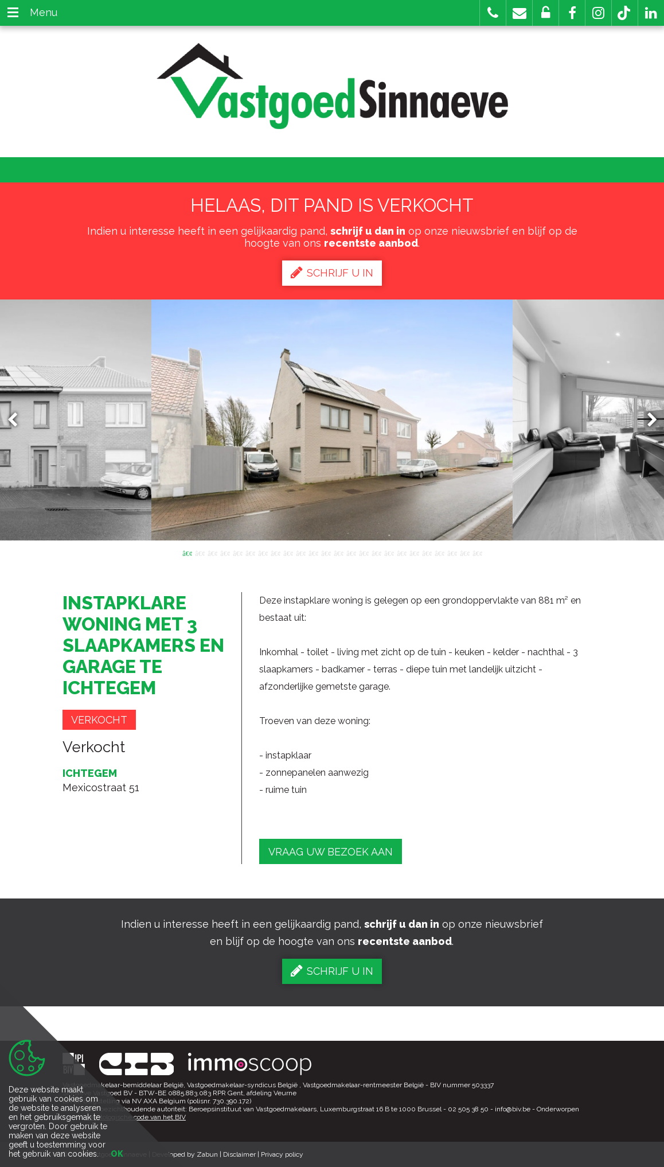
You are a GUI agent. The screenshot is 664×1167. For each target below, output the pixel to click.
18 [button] (401, 552)
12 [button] (326, 552)
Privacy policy (282, 1154)
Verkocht (99, 720)
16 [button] (376, 552)
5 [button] (237, 552)
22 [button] (452, 552)
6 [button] (250, 552)
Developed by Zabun (185, 1154)
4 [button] (225, 552)
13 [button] (338, 552)
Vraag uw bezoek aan (330, 852)
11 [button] (313, 552)
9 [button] (288, 552)
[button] (572, 13)
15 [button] (363, 552)
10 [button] (300, 552)
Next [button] (647, 420)
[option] (332, 419)
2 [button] (199, 552)
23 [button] (464, 552)
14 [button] (351, 552)
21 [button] (439, 552)
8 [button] (275, 552)
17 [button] (389, 552)
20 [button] (426, 552)
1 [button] (187, 552)
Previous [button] (18, 420)
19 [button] (414, 552)
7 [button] (262, 552)
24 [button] (477, 552)
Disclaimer (239, 1154)
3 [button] (212, 552)
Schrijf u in (332, 272)
